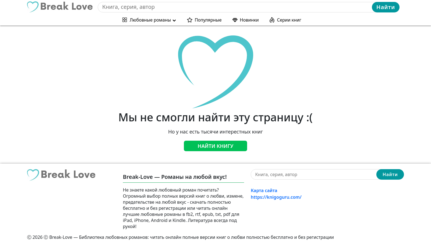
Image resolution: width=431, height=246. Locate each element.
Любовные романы (150, 20)
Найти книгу (216, 146)
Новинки (249, 20)
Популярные (208, 20)
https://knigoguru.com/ (276, 197)
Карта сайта (264, 190)
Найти (385, 7)
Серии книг (289, 20)
